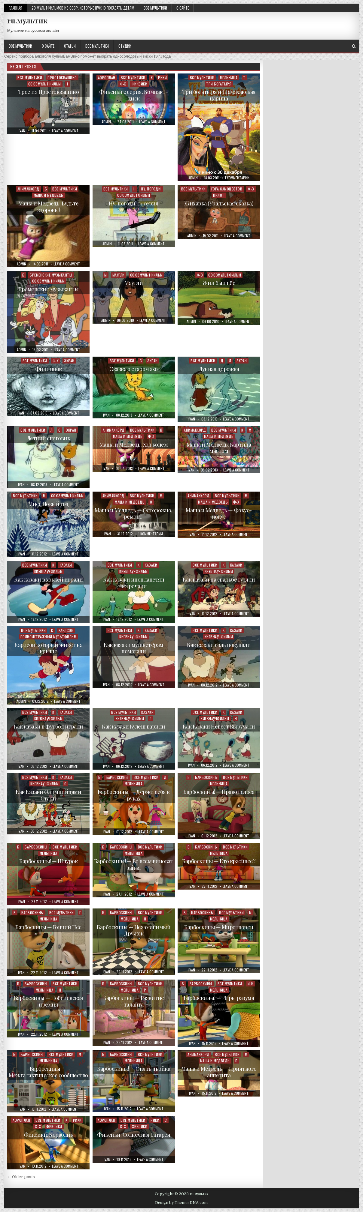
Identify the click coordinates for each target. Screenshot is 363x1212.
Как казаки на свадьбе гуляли (219, 579)
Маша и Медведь (48, 195)
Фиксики (140, 83)
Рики (162, 77)
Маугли (118, 274)
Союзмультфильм (44, 83)
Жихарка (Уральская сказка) (218, 203)
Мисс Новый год (48, 503)
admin (106, 122)
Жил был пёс (219, 282)
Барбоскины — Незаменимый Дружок (133, 930)
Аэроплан (106, 77)
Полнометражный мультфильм (48, 636)
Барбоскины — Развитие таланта (133, 1001)
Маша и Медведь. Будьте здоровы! (48, 207)
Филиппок (48, 369)
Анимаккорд (28, 188)
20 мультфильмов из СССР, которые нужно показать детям (83, 8)
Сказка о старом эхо (133, 369)
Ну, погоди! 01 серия (133, 203)
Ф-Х (123, 83)
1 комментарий (237, 178)
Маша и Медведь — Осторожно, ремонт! (133, 513)
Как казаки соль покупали (219, 644)
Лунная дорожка (219, 369)
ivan (22, 131)
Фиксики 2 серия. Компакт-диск (133, 95)
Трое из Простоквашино (48, 91)
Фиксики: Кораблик (48, 1134)
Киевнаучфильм (48, 571)
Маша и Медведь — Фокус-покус (219, 513)
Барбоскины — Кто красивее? (218, 861)
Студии (124, 46)
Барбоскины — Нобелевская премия (48, 1001)
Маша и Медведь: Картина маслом (219, 448)
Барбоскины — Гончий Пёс (48, 927)
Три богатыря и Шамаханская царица (219, 95)
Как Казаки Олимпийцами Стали (48, 795)
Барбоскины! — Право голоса (218, 791)
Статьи (70, 46)
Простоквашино (62, 77)
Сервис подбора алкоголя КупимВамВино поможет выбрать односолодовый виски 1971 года (87, 56)
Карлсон (66, 630)
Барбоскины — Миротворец (218, 927)
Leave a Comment (65, 131)
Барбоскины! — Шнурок (48, 861)
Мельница (229, 77)
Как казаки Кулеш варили (133, 726)
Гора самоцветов (227, 188)
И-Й (251, 983)
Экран (69, 360)
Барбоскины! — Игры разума (219, 997)
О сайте (182, 8)
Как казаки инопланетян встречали (133, 583)
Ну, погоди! (151, 188)
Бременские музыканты (51, 274)
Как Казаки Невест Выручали (219, 726)
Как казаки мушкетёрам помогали (133, 648)
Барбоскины (117, 777)
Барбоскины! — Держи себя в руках (133, 795)
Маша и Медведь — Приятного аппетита (219, 1072)
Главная (15, 8)
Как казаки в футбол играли (48, 726)
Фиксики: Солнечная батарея (133, 1134)
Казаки (66, 564)
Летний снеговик (48, 438)
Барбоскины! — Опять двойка (133, 1068)
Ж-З (251, 188)
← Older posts (21, 1177)
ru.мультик (27, 20)
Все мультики (155, 8)
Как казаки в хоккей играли (48, 579)
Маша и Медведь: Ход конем (133, 444)
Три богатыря (218, 83)
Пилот (218, 195)
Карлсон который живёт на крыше (48, 648)
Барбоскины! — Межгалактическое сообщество (48, 1072)
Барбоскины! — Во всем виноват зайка (133, 864)
